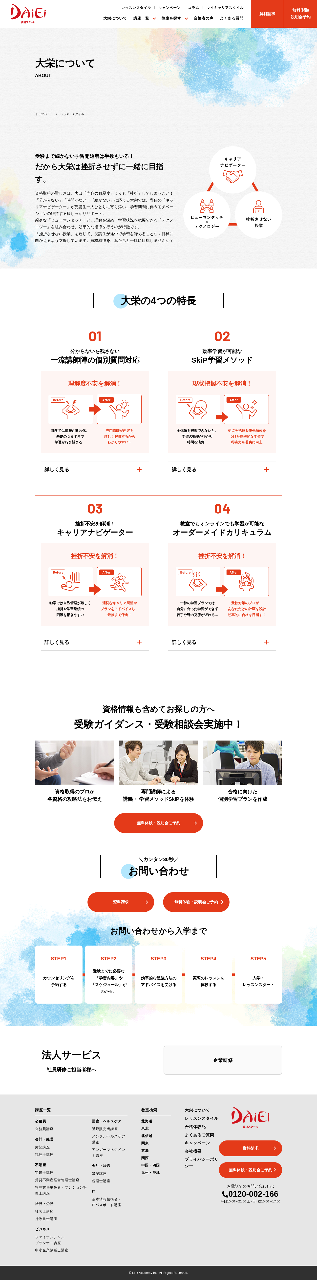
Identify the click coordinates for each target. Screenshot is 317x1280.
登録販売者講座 (105, 1129)
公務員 (40, 1121)
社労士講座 (44, 1211)
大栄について (115, 18)
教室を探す (171, 18)
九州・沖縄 (150, 1173)
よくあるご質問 (199, 1135)
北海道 (146, 1121)
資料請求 (121, 902)
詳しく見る (56, 469)
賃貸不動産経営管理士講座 (57, 1180)
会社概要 (193, 1151)
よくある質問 (232, 18)
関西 (145, 1158)
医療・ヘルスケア (107, 1121)
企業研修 (223, 1060)
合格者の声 (203, 18)
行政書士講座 (46, 1219)
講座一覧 (141, 18)
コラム (193, 8)
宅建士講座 (44, 1173)
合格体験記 (195, 1127)
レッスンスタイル (136, 8)
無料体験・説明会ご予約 (158, 823)
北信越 (146, 1136)
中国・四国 (150, 1165)
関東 (145, 1143)
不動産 (40, 1165)
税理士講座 (44, 1154)
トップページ (44, 114)
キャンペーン (169, 8)
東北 (145, 1128)
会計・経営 (44, 1139)
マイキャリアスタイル (225, 8)
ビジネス (42, 1229)
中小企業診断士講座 (51, 1250)
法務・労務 (44, 1204)
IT (93, 1191)
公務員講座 (44, 1129)
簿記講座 (42, 1147)
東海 (145, 1151)
